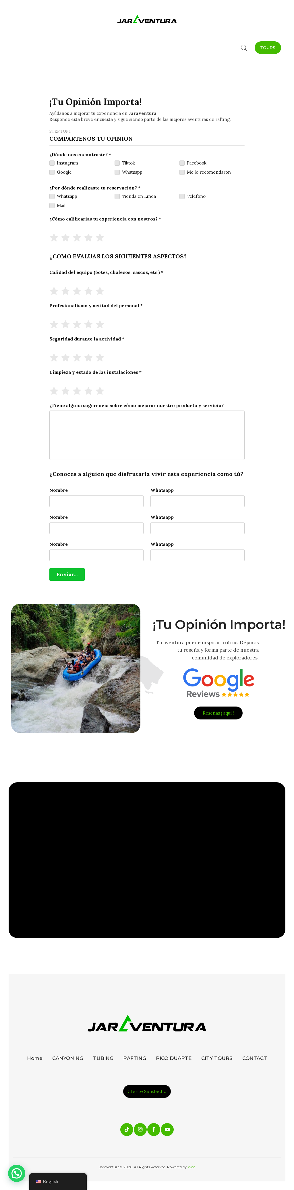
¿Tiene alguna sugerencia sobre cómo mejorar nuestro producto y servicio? (136, 405)
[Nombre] (96, 501)
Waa (191, 1167)
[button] (16, 1173)
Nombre (58, 490)
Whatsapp (162, 490)
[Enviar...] (67, 574)
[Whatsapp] (197, 501)
